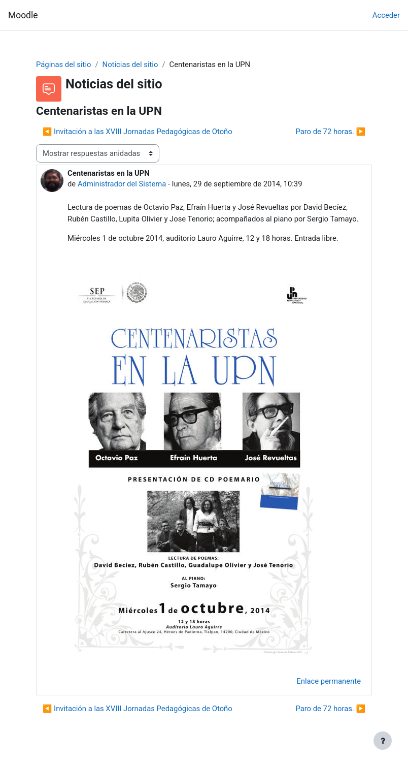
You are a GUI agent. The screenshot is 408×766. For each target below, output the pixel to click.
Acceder (386, 15)
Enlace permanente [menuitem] (328, 681)
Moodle (23, 15)
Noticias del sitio (130, 64)
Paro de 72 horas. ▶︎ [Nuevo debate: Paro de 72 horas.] (330, 131)
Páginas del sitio (63, 64)
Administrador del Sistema (122, 183)
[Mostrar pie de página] (382, 740)
